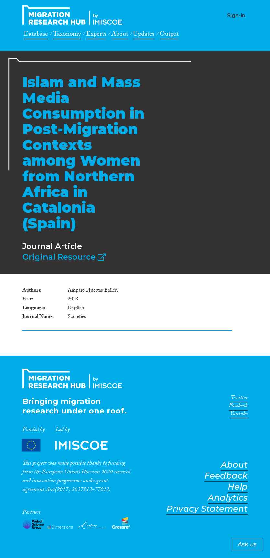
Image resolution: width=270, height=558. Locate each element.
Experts (96, 35)
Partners (70, 445)
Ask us (247, 544)
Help (238, 487)
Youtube (239, 415)
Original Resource (64, 257)
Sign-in (236, 15)
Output (169, 35)
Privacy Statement (207, 509)
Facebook (238, 407)
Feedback (226, 476)
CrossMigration (74, 15)
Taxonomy (67, 35)
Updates (143, 35)
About (119, 35)
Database (36, 35)
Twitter (239, 399)
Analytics (228, 498)
